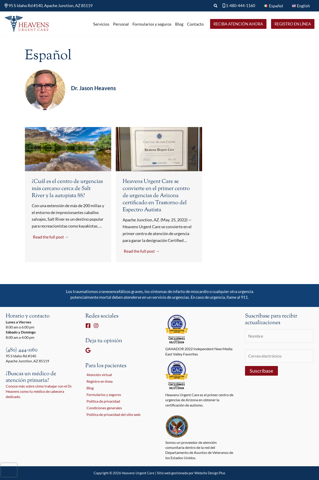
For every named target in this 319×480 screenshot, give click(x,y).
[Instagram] (96, 325)
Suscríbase (261, 371)
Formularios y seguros (102, 395)
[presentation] (9, 470)
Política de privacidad (102, 402)
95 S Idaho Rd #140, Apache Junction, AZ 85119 (48, 5)
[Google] (88, 350)
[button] (217, 6)
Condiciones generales (103, 409)
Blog (88, 388)
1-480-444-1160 (240, 5)
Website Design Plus (209, 473)
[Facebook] (88, 325)
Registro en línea (98, 381)
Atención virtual (98, 375)
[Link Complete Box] (68, 194)
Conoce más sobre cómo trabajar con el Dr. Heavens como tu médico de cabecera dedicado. (39, 391)
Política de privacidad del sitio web (112, 415)
